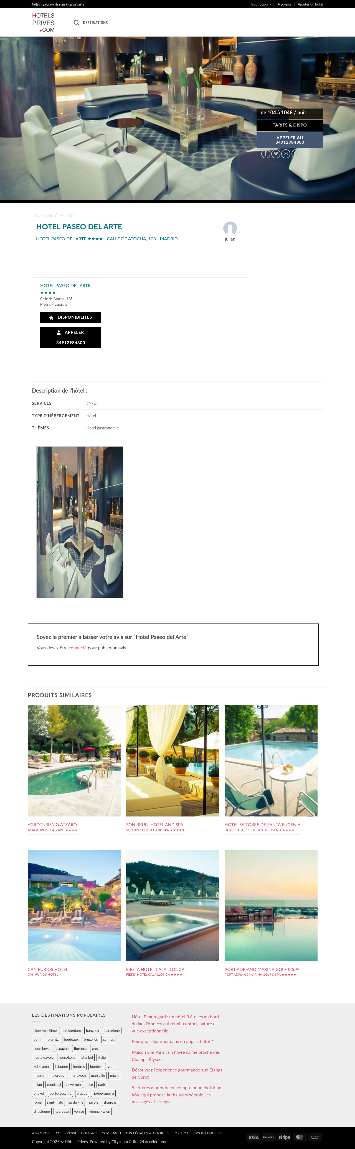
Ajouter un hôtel (310, 4)
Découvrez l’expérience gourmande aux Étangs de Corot (177, 1073)
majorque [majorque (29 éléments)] (57, 1075)
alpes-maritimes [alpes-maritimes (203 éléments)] (46, 1030)
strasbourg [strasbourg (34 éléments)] (42, 1111)
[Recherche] (76, 23)
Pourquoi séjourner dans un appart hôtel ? (172, 1041)
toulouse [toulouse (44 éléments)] (62, 1111)
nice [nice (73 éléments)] (90, 1084)
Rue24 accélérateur (150, 1141)
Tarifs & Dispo (290, 124)
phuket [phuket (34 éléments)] (39, 1093)
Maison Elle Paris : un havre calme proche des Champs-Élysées (176, 1055)
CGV (105, 1133)
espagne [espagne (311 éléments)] (62, 1048)
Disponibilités (70, 317)
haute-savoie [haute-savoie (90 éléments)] (44, 1057)
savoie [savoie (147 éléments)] (93, 1102)
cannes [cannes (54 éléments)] (108, 1039)
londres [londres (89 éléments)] (79, 1066)
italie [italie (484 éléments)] (102, 1057)
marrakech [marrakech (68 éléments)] (78, 1075)
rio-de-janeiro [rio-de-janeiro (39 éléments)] (103, 1093)
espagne (44, 215)
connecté (78, 647)
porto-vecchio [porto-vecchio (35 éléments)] (60, 1093)
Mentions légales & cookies (141, 1133)
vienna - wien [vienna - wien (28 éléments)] (99, 1111)
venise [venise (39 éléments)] (79, 1111)
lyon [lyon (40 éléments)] (110, 1066)
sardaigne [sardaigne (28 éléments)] (76, 1102)
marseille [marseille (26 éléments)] (98, 1075)
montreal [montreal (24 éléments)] (54, 1084)
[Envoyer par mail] (285, 153)
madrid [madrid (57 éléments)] (39, 1075)
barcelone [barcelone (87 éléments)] (112, 1030)
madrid (66, 215)
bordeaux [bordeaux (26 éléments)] (71, 1039)
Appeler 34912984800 (70, 337)
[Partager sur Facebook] (265, 153)
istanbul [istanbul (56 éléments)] (87, 1057)
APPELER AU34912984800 (289, 140)
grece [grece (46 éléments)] (96, 1048)
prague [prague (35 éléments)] (82, 1093)
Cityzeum (119, 1141)
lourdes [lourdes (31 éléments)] (96, 1066)
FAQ (57, 1133)
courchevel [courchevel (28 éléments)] (42, 1048)
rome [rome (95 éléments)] (38, 1102)
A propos (284, 4)
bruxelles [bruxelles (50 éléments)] (91, 1039)
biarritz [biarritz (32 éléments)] (53, 1039)
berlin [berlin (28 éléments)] (38, 1039)
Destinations (95, 22)
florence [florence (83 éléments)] (80, 1048)
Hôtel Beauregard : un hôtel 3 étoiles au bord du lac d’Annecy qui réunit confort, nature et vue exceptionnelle (175, 1023)
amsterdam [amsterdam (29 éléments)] (72, 1030)
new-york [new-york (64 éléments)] (73, 1084)
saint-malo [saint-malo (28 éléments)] (55, 1102)
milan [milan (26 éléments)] (38, 1084)
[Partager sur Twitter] (275, 153)
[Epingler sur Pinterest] (296, 153)
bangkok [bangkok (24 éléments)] (92, 1030)
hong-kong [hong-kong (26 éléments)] (67, 1057)
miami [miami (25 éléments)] (115, 1075)
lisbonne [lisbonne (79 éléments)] (61, 1066)
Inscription (261, 4)
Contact (89, 1133)
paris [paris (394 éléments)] (102, 1084)
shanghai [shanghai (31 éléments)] (110, 1102)
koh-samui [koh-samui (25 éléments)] (42, 1066)
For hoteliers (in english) (198, 1133)
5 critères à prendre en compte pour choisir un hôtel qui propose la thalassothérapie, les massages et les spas (176, 1094)
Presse (70, 1133)
